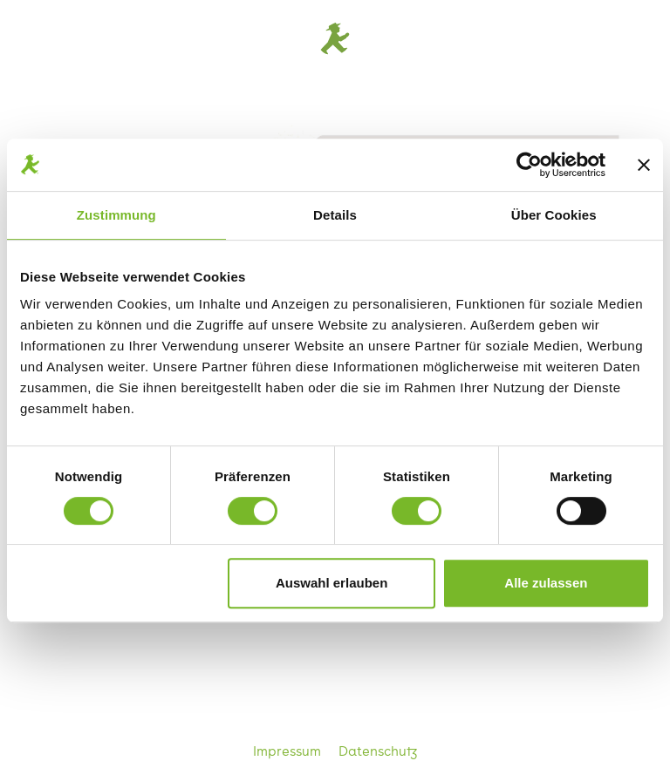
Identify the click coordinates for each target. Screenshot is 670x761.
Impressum (289, 750)
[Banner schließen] (644, 165)
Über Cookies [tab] (554, 214)
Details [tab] (335, 214)
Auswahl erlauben (331, 582)
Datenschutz (378, 750)
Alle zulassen (545, 582)
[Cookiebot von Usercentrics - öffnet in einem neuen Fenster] (529, 165)
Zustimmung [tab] (116, 214)
